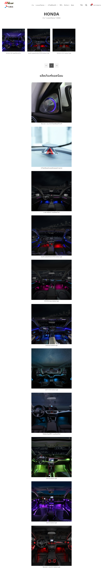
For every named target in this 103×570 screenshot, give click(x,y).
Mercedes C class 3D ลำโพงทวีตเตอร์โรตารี (51, 123)
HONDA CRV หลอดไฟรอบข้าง (13, 53)
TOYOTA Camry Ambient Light (51, 301)
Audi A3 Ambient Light (51, 522)
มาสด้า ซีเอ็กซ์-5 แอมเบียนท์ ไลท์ (51, 212)
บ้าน (33, 5)
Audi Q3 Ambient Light (51, 478)
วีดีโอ (61, 5)
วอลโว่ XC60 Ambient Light (51, 389)
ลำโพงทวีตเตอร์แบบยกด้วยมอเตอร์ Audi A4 (51, 168)
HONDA (58, 18)
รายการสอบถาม (96, 5)
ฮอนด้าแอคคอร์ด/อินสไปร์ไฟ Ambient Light (38, 53)
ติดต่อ (72, 5)
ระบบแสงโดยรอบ (40, 5)
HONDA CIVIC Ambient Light (64, 53)
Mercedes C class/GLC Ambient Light (51, 567)
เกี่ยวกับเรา (66, 5)
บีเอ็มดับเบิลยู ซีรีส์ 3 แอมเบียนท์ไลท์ (51, 434)
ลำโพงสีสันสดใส (52, 5)
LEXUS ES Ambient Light (51, 345)
